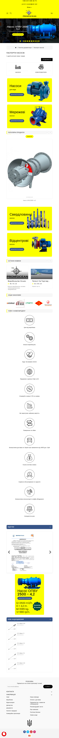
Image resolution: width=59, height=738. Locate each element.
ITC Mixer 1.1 (20, 633)
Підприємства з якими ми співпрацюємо (37, 703)
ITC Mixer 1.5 (21, 653)
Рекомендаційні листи (36, 707)
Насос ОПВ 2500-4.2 (29, 200)
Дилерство (9, 705)
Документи (9, 708)
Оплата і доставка (35, 700)
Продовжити (47, 59)
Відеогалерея (10, 702)
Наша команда (34, 697)
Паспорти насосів (39, 47)
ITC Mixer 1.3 (21, 643)
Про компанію (34, 709)
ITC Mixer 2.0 (21, 663)
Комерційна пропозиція (13, 713)
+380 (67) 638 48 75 (29, 1)
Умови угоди (33, 715)
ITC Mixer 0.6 (21, 623)
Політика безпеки (35, 712)
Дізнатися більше (17, 94)
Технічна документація (25, 47)
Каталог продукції (11, 711)
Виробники (9, 700)
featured (29, 136)
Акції (7, 697)
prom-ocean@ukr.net (29, 4)
